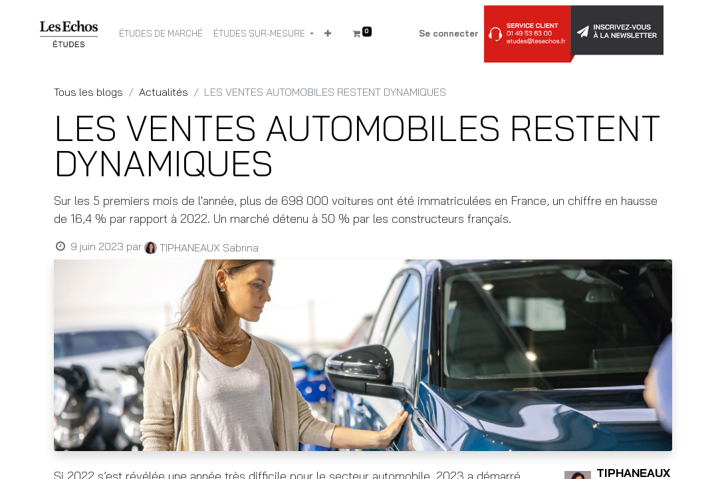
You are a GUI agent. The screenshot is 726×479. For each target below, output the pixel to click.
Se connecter (449, 33)
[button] (327, 34)
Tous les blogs (88, 91)
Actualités (163, 91)
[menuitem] (161, 34)
